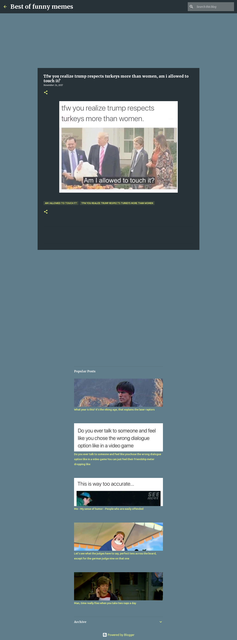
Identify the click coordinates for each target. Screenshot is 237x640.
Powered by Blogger (118, 634)
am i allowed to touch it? (61, 203)
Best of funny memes (41, 6)
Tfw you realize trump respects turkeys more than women (117, 203)
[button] (46, 92)
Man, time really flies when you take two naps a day (105, 603)
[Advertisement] (118, 41)
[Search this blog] (214, 6)
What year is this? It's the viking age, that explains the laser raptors (114, 409)
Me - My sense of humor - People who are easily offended (108, 508)
